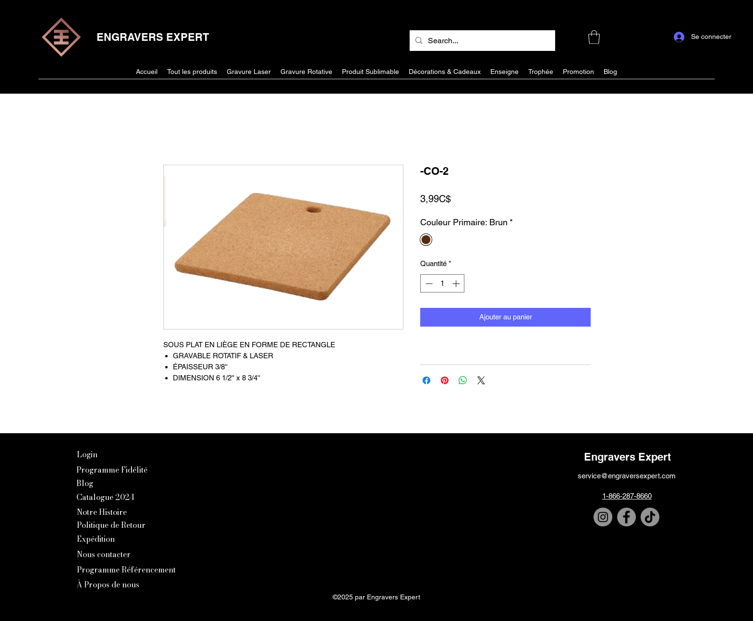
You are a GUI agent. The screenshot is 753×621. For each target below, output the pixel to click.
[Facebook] (626, 517)
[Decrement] (428, 283)
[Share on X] (481, 380)
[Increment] (456, 283)
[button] (594, 37)
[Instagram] (603, 517)
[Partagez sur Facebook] (426, 380)
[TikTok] (650, 517)
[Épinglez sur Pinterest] (444, 380)
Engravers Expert (627, 457)
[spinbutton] (442, 283)
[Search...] (481, 40)
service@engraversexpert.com (627, 476)
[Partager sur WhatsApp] (463, 380)
